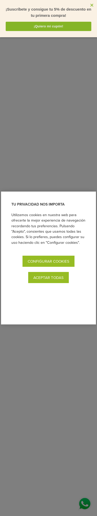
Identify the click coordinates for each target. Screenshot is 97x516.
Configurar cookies (48, 261)
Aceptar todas (48, 277)
